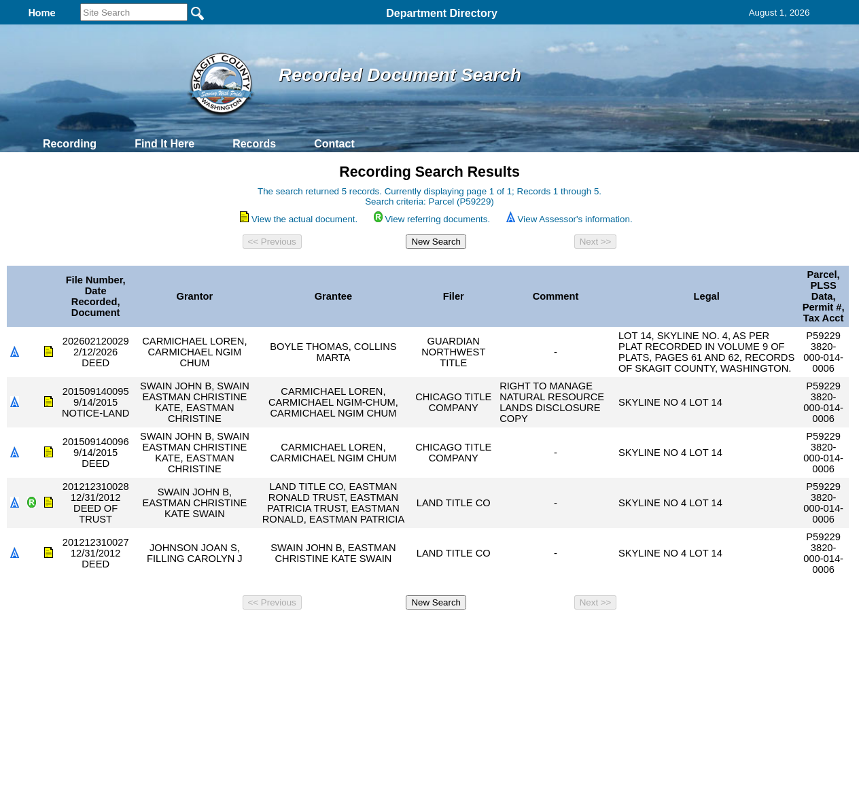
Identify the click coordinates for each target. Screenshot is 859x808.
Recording (70, 144)
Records (254, 144)
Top (203, 633)
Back (244, 633)
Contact (334, 144)
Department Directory (441, 13)
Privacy (424, 633)
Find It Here (164, 144)
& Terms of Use (474, 633)
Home (297, 633)
